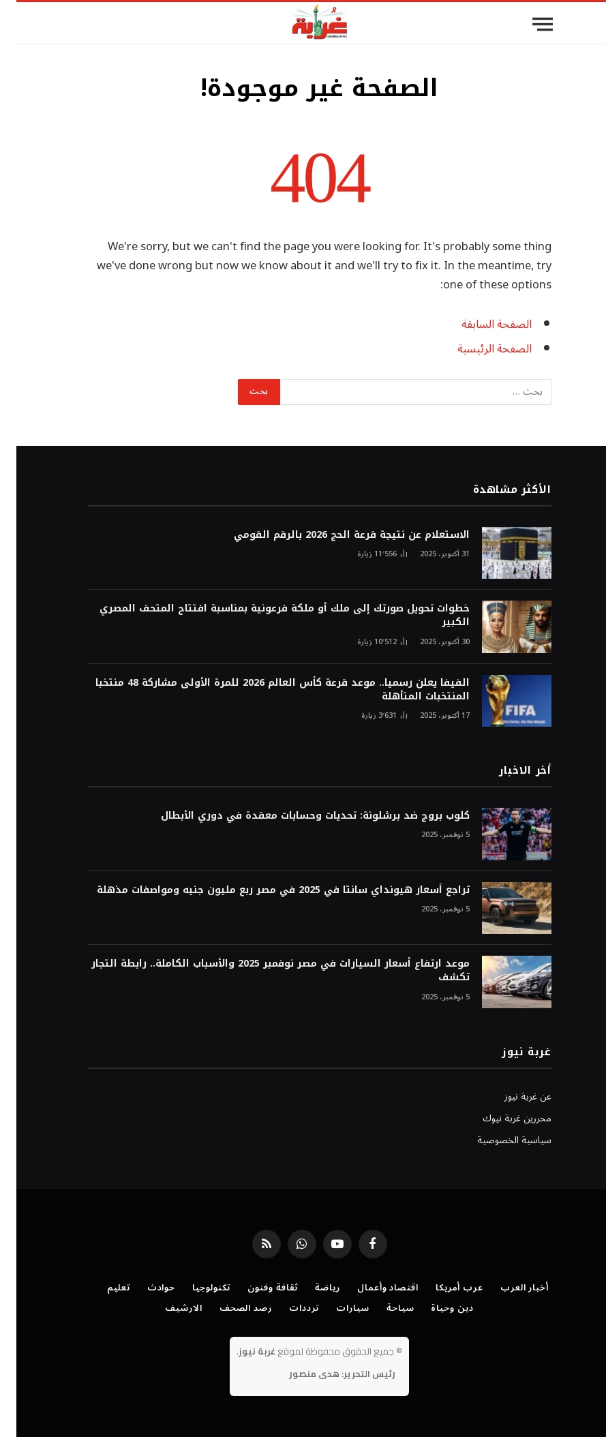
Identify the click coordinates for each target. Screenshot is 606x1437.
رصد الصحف (229, 1308)
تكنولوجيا (195, 1287)
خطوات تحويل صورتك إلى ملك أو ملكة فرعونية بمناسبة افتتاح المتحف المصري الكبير (268, 615)
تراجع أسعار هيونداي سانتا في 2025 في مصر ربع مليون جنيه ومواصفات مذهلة (266, 890)
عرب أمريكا (443, 1287)
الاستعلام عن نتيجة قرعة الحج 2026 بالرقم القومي (335, 535)
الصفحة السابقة (480, 324)
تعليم (102, 1287)
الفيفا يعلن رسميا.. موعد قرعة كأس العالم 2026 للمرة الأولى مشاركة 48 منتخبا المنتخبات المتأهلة (266, 690)
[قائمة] (526, 24)
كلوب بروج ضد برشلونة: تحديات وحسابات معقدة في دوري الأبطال (299, 816)
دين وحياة (435, 1308)
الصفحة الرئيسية (478, 349)
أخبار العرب (508, 1287)
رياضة (311, 1287)
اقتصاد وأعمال (371, 1287)
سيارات (336, 1308)
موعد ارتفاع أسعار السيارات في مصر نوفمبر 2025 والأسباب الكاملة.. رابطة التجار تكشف (264, 970)
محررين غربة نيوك (500, 1118)
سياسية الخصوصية (498, 1140)
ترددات (288, 1308)
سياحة (384, 1308)
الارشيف (167, 1308)
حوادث (145, 1287)
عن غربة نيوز (511, 1096)
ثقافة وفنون (256, 1287)
